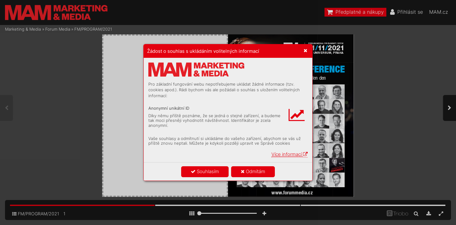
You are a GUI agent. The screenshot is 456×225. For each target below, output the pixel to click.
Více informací (289, 154)
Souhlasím (205, 171)
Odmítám (253, 171)
